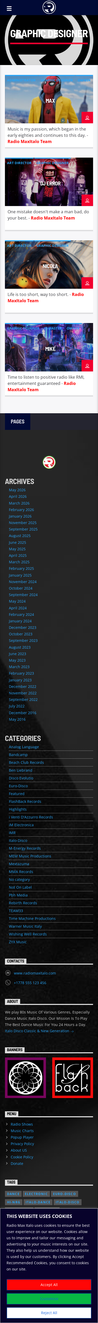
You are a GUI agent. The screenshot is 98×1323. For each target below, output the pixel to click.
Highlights (18, 809)
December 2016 (22, 712)
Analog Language (24, 746)
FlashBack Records (25, 801)
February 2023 (21, 673)
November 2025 (23, 522)
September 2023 (23, 640)
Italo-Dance (38, 1202)
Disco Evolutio (21, 778)
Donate (17, 1163)
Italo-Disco (18, 840)
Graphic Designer (57, 80)
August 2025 (20, 535)
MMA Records (21, 871)
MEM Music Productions (30, 856)
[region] (49, 1265)
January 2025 (20, 575)
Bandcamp (18, 754)
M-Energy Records (25, 848)
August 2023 (20, 647)
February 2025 (21, 568)
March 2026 (19, 503)
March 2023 (19, 666)
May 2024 (17, 601)
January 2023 (20, 679)
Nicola (50, 266)
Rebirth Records (23, 902)
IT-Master (53, 328)
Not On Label (20, 887)
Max (50, 100)
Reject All (49, 1312)
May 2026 (17, 489)
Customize (49, 1298)
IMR (12, 832)
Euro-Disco (18, 785)
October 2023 (20, 633)
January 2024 (20, 620)
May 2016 (17, 719)
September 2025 (23, 529)
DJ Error (50, 183)
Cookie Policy (22, 1156)
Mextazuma (19, 863)
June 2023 (17, 653)
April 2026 (18, 496)
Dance (13, 1194)
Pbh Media (18, 895)
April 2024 (18, 607)
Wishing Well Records (28, 934)
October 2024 (20, 588)
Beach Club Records (26, 762)
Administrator (21, 80)
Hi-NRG (13, 1202)
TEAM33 (16, 910)
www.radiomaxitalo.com (35, 973)
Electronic (36, 1194)
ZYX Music (18, 941)
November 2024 (23, 581)
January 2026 (20, 516)
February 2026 (21, 509)
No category (19, 879)
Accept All (49, 1284)
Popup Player (22, 1137)
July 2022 (17, 706)
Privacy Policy (22, 1143)
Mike (50, 348)
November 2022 (23, 692)
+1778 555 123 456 (30, 982)
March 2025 (19, 561)
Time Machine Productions (32, 918)
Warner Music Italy (25, 926)
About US (19, 1150)
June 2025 (17, 542)
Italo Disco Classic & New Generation (39, 1031)
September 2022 (23, 699)
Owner (84, 80)
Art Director (19, 162)
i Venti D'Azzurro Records (31, 817)
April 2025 (18, 555)
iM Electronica (21, 824)
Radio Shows (22, 1124)
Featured (17, 793)
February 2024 (21, 614)
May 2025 (17, 548)
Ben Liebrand (20, 770)
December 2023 (22, 627)
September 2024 (23, 594)
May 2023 (17, 660)
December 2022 (22, 686)
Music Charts (22, 1130)
